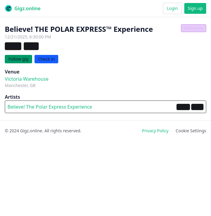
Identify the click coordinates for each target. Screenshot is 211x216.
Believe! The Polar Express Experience (50, 107)
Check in (46, 59)
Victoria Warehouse (27, 79)
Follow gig (18, 59)
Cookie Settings (191, 131)
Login (172, 8)
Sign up (195, 8)
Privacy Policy (155, 131)
